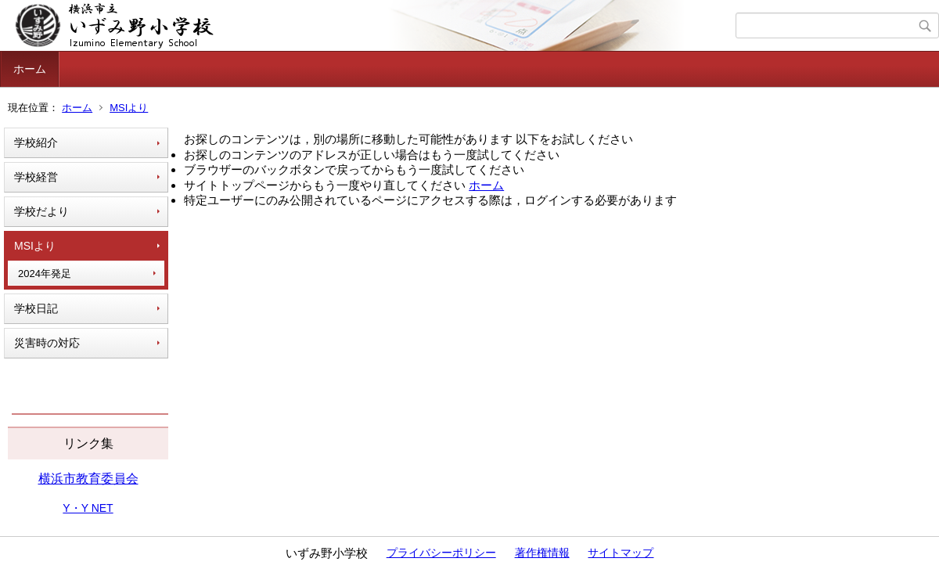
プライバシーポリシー (441, 552)
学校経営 (36, 177)
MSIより (129, 107)
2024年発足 (44, 273)
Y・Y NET (88, 508)
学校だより (41, 211)
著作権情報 (542, 552)
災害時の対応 (47, 343)
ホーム (29, 69)
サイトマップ (620, 552)
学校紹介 (36, 142)
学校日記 (36, 308)
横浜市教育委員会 (88, 478)
